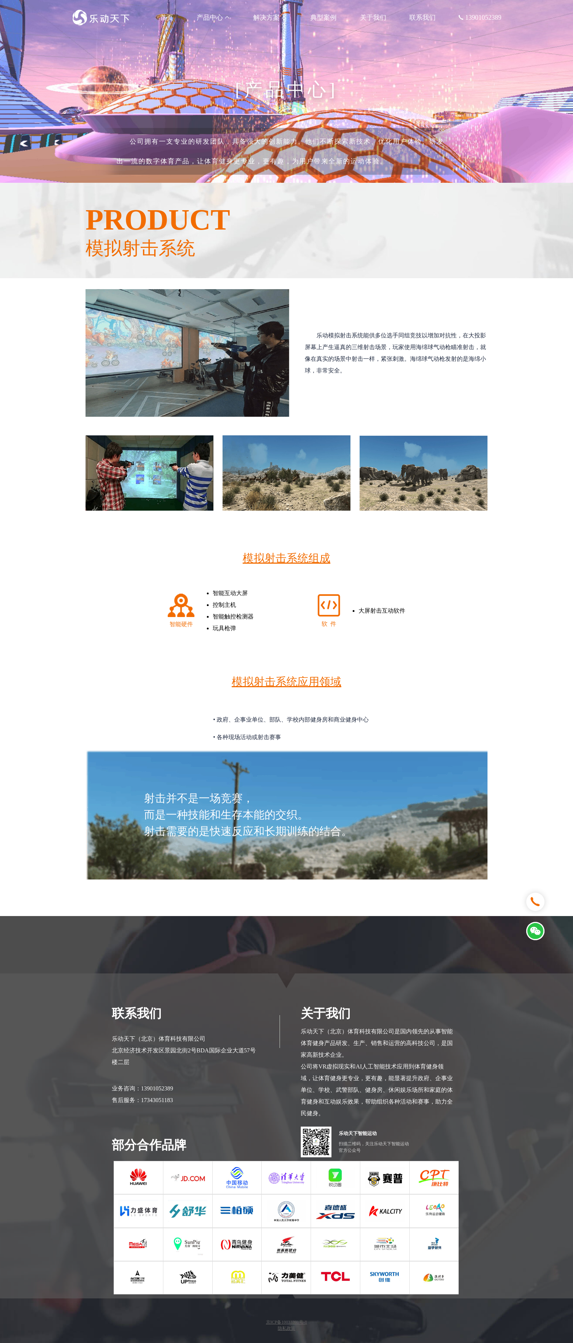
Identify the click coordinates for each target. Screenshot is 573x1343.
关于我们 (373, 17)
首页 (166, 17)
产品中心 (214, 17)
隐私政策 (286, 1328)
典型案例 (323, 17)
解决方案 (270, 17)
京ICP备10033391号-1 (286, 1322)
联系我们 (422, 17)
